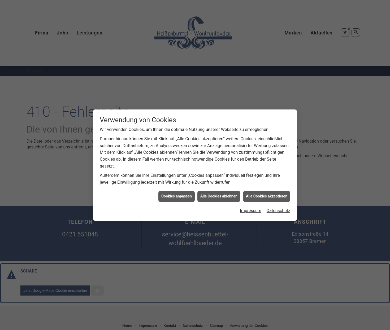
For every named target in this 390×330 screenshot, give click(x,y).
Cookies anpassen (176, 194)
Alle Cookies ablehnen (218, 194)
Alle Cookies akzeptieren (266, 194)
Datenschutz (278, 208)
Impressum (250, 208)
